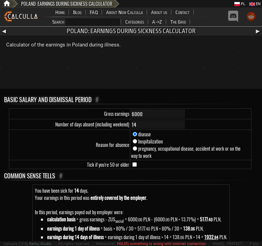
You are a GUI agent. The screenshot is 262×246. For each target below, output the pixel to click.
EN (255, 4)
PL (239, 4)
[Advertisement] (131, 70)
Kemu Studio (40, 244)
